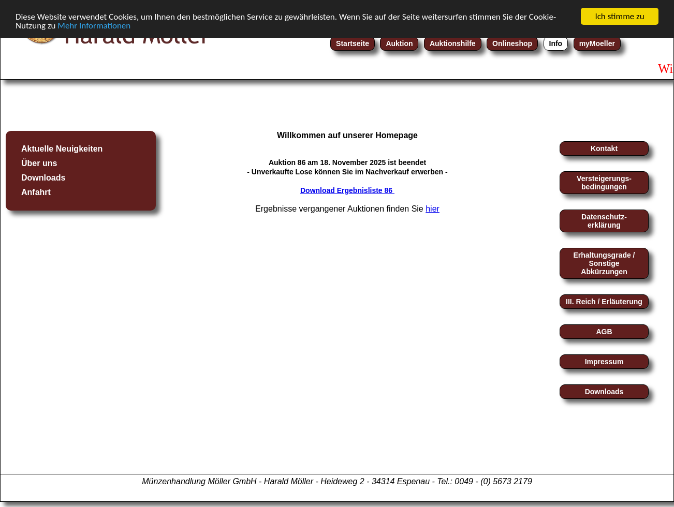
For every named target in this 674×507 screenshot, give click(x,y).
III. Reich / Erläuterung (604, 301)
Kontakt (604, 148)
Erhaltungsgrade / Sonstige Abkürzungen (604, 263)
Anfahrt (36, 192)
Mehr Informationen (93, 25)
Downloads (43, 177)
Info (556, 43)
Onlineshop (512, 43)
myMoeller (597, 43)
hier (432, 208)
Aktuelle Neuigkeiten (61, 148)
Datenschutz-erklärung (604, 221)
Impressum (604, 361)
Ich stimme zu (619, 16)
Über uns (39, 163)
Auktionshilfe (453, 43)
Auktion (399, 43)
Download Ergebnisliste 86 (347, 190)
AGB (604, 331)
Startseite (352, 43)
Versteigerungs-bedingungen (604, 182)
